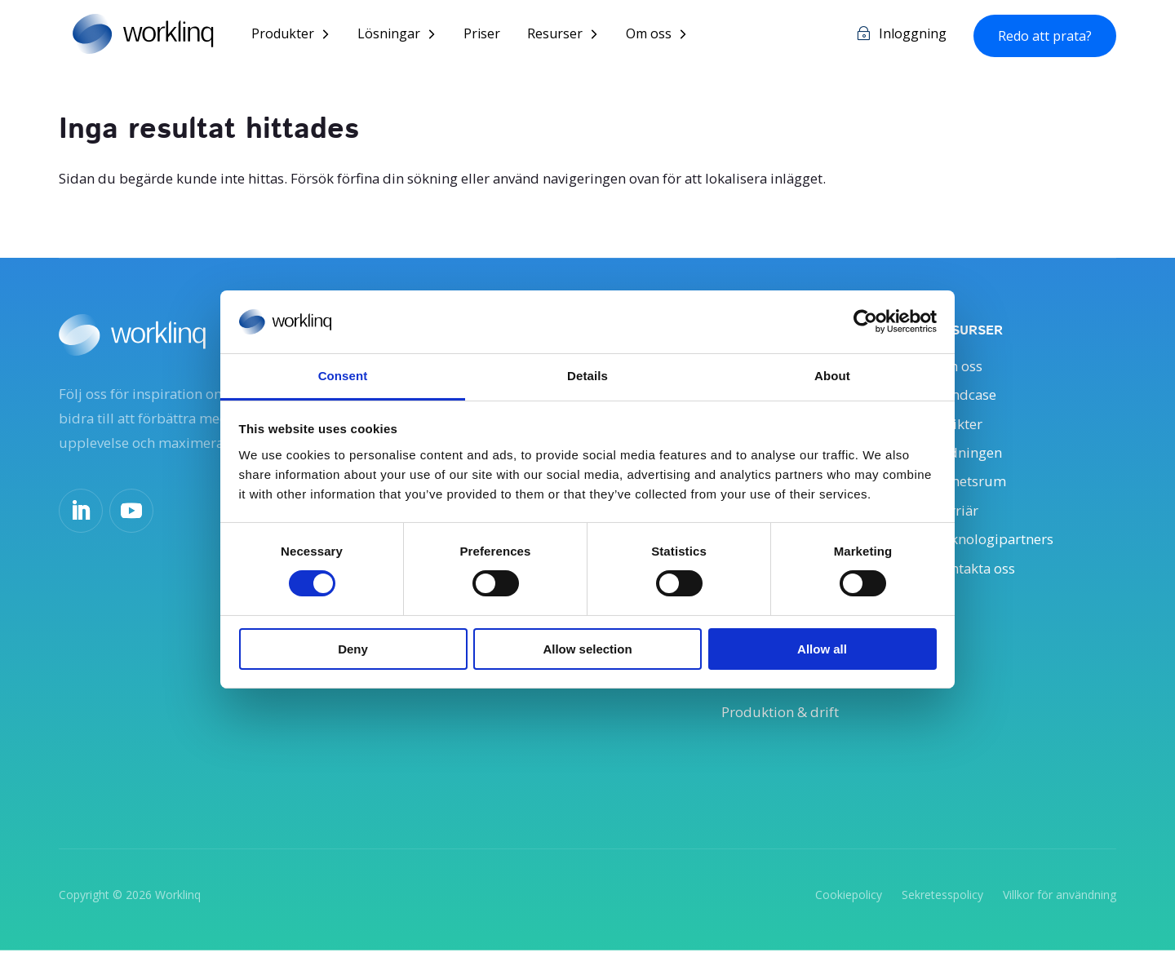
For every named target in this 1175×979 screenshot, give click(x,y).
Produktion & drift (786, 738)
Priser (493, 36)
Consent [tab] (343, 376)
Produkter (294, 36)
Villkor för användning (1059, 923)
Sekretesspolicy (942, 923)
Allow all (822, 649)
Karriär (958, 523)
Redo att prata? (1045, 37)
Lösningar (400, 36)
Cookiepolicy (848, 923)
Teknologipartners (1000, 554)
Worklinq (178, 923)
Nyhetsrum (973, 492)
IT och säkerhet (776, 708)
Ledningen (971, 461)
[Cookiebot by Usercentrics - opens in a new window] (865, 321)
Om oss (660, 36)
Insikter (961, 430)
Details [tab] (587, 376)
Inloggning (913, 36)
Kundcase (967, 400)
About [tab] (832, 376)
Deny (353, 649)
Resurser (566, 36)
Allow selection (587, 649)
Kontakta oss (980, 584)
